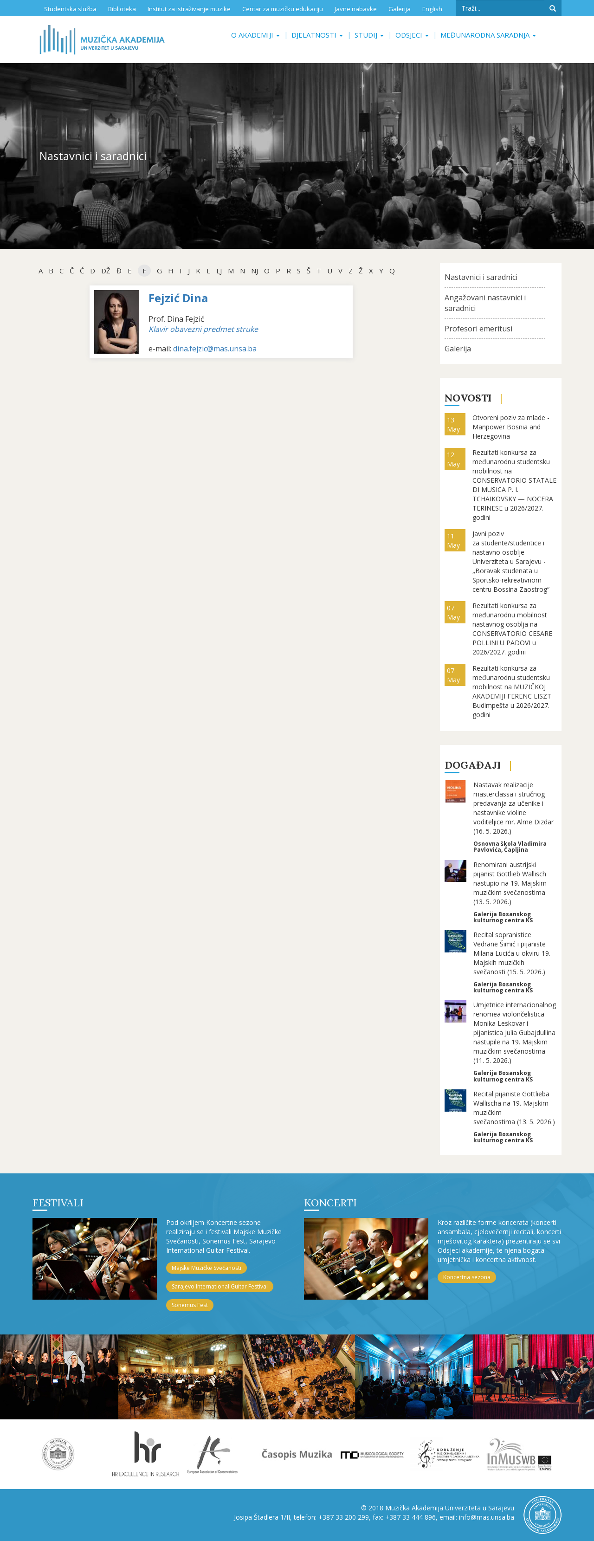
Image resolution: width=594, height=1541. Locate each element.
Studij (369, 34)
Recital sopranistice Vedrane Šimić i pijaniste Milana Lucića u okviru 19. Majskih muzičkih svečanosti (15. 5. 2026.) (511, 953)
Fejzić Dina (178, 297)
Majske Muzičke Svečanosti (206, 1268)
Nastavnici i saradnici (481, 277)
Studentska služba (70, 9)
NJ (254, 270)
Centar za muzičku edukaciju (282, 9)
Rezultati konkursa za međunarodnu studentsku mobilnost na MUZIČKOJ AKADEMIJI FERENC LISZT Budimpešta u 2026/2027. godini (511, 691)
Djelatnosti (317, 34)
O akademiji (255, 34)
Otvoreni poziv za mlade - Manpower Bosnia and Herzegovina (510, 426)
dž (105, 270)
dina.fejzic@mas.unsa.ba (215, 348)
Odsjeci (412, 34)
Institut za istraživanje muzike (189, 9)
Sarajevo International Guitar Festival (220, 1286)
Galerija (399, 9)
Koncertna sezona (467, 1277)
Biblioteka (122, 9)
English (432, 9)
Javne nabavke (356, 9)
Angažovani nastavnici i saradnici (485, 302)
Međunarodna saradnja (488, 34)
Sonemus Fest (190, 1305)
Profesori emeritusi (478, 329)
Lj (219, 270)
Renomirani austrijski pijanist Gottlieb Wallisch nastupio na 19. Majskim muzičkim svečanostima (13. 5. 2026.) (510, 883)
